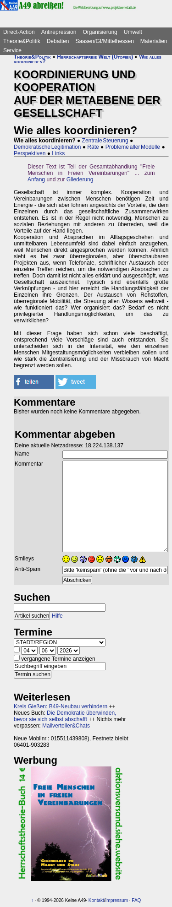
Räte (93, 147)
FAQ (136, 900)
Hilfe (57, 616)
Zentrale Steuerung (105, 140)
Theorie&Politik (21, 41)
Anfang (36, 179)
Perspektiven (29, 153)
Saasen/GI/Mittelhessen (104, 41)
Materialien (153, 41)
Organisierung (100, 32)
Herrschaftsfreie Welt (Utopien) (95, 57)
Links (58, 153)
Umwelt (133, 32)
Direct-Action (19, 32)
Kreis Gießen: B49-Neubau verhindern (60, 706)
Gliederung (80, 179)
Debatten (58, 41)
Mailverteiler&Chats (66, 725)
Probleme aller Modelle (132, 147)
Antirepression (59, 32)
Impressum (116, 900)
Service (12, 50)
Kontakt (96, 900)
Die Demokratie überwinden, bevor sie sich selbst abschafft (65, 716)
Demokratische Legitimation (47, 147)
